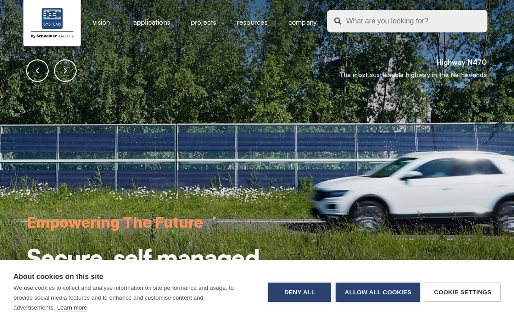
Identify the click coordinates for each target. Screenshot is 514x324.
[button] (37, 70)
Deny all (299, 292)
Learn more (72, 307)
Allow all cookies (378, 292)
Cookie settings (462, 292)
